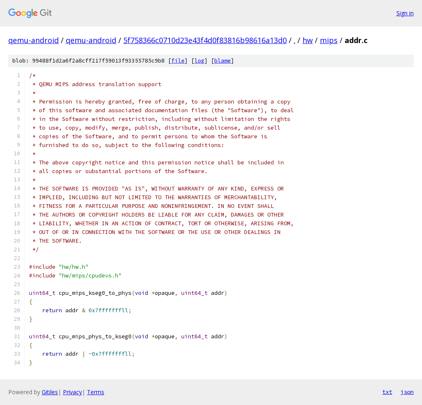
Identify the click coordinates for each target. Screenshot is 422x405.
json (407, 391)
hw (307, 40)
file (178, 60)
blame (222, 60)
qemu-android (33, 40)
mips (329, 40)
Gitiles (50, 392)
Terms (95, 392)
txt (387, 391)
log (199, 60)
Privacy (72, 392)
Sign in (405, 13)
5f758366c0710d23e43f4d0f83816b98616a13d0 (205, 40)
